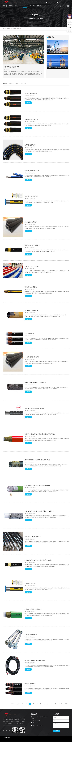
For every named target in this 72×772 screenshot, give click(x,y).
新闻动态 (5, 84)
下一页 (64, 731)
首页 (4, 5)
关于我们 (10, 5)
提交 (57, 761)
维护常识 (12, 84)
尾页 (36, 734)
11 (59, 731)
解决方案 (32, 5)
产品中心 (17, 5)
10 (54, 731)
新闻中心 (25, 5)
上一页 (19, 731)
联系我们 (39, 5)
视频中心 (19, 84)
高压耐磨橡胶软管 (7, 768)
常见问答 (26, 84)
